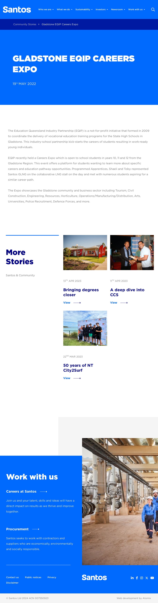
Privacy (52, 577)
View (66, 302)
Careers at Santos (21, 491)
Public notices (33, 577)
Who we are (46, 9)
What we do (64, 9)
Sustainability (84, 9)
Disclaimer (12, 582)
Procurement (17, 529)
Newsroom (118, 9)
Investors (102, 9)
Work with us (136, 9)
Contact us (12, 577)
